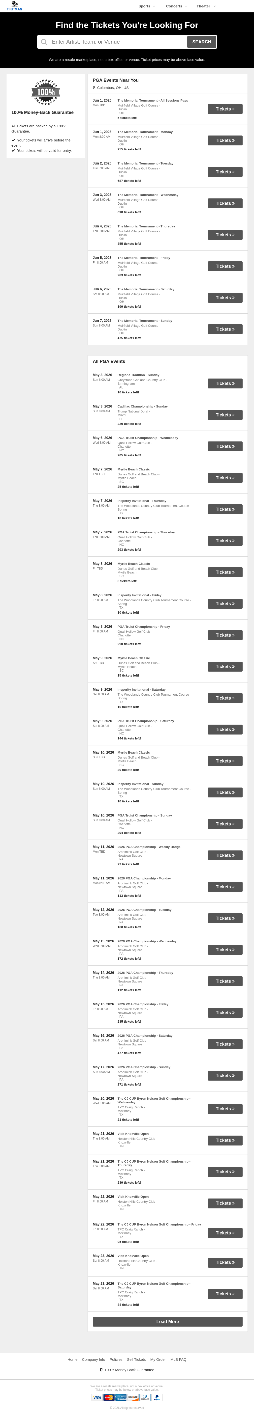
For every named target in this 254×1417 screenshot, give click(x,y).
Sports (146, 6)
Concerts (176, 6)
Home (72, 1359)
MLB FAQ (178, 1359)
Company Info (93, 1359)
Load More (168, 1321)
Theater (206, 6)
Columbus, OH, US (111, 87)
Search (201, 41)
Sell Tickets (136, 1359)
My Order (158, 1359)
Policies (116, 1359)
